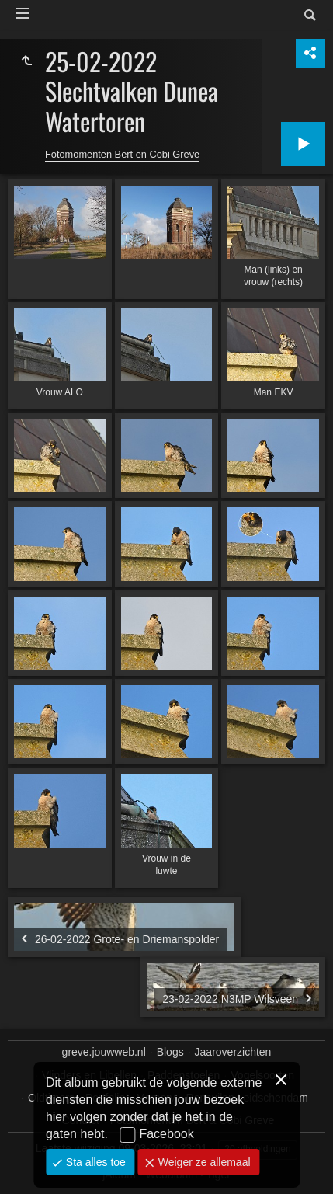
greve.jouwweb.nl (104, 1052)
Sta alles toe (94, 1162)
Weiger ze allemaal (203, 1162)
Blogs (170, 1052)
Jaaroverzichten (233, 1052)
